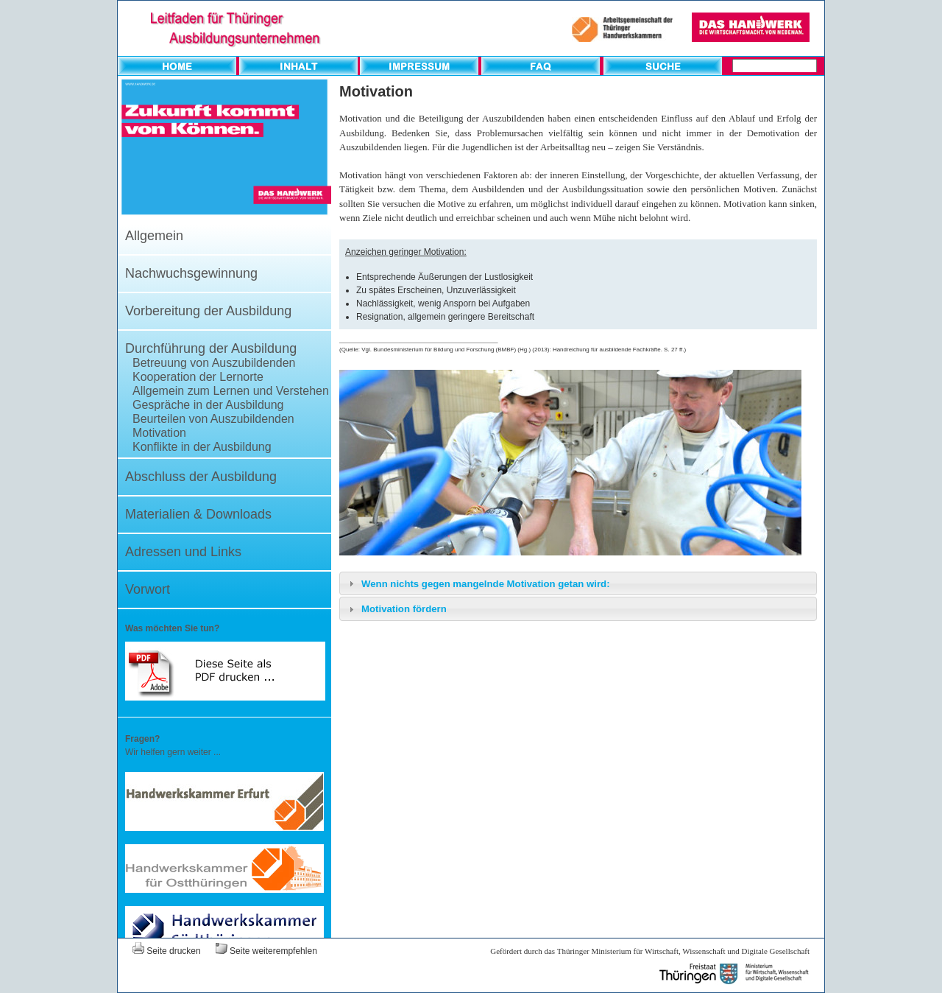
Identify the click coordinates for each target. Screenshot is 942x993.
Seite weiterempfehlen (266, 951)
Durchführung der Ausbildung (211, 348)
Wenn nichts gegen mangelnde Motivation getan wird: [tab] (477, 583)
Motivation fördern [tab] (396, 609)
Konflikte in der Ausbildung (202, 447)
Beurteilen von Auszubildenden (213, 419)
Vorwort (147, 589)
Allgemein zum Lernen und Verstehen (230, 391)
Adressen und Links (183, 551)
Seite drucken (166, 951)
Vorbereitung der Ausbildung (208, 310)
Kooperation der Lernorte (197, 377)
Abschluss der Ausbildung (201, 476)
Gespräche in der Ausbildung (207, 405)
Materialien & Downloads (198, 514)
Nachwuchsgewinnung (191, 273)
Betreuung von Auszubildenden (214, 363)
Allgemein (154, 235)
